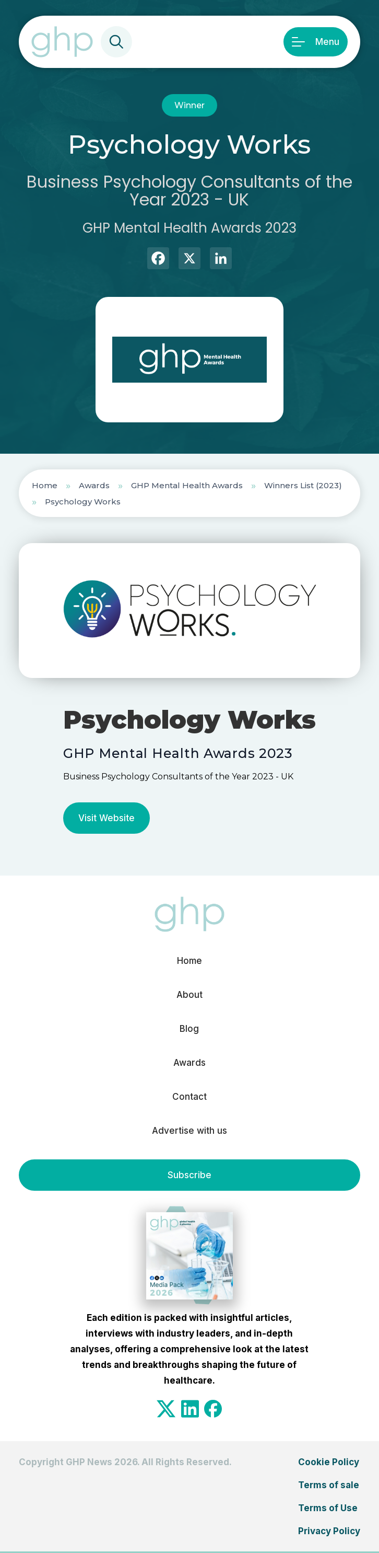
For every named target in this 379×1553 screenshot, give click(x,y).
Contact (189, 1096)
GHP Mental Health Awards (187, 485)
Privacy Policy (329, 1531)
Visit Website (106, 818)
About (189, 995)
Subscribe (189, 1175)
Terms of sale (328, 1485)
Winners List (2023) (303, 485)
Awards (94, 485)
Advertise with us (189, 1130)
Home (44, 485)
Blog (189, 1028)
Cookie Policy (328, 1462)
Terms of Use (328, 1508)
